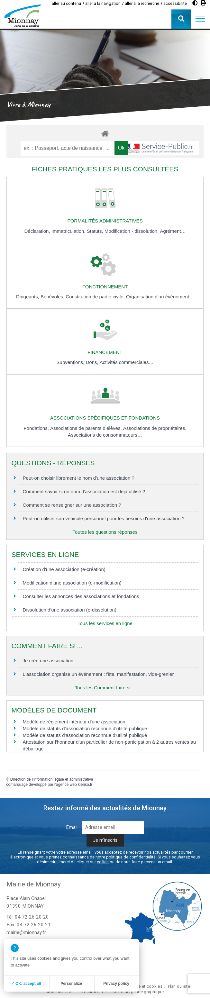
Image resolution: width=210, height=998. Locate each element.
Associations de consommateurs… (105, 435)
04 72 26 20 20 (32, 917)
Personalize (71, 983)
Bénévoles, (53, 296)
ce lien (103, 861)
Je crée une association (48, 660)
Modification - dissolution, (132, 231)
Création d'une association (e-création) (64, 569)
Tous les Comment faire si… (105, 687)
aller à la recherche (142, 3)
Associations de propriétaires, (155, 428)
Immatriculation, (69, 231)
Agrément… (173, 231)
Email (72, 827)
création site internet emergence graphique (122, 991)
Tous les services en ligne (105, 623)
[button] (200, 19)
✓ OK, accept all (26, 983)
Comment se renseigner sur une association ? (72, 505)
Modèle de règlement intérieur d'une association (74, 721)
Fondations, (36, 428)
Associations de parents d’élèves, (86, 428)
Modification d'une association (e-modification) (72, 582)
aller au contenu (66, 3)
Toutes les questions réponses (105, 532)
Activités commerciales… (127, 362)
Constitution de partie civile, (96, 296)
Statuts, (96, 231)
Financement (104, 352)
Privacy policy (116, 983)
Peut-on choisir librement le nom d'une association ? (78, 478)
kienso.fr (85, 784)
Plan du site (179, 986)
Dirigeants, (28, 296)
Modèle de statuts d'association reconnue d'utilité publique (85, 728)
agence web (66, 784)
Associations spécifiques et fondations (105, 418)
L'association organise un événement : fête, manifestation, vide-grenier (98, 674)
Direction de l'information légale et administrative (51, 779)
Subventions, (71, 362)
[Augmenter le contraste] (194, 3)
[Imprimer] (203, 3)
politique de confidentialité (131, 857)
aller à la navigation (103, 3)
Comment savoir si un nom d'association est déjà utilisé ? (84, 491)
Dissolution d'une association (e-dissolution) (69, 609)
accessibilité (175, 3)
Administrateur (60, 991)
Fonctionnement (105, 286)
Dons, (93, 362)
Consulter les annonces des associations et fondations (81, 596)
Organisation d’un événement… (160, 296)
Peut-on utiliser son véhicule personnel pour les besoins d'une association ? (104, 518)
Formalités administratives (105, 220)
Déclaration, (37, 231)
